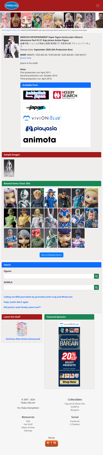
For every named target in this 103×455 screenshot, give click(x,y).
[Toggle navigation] (97, 5)
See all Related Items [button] (51, 254)
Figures (7, 271)
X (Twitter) (75, 424)
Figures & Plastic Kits (13, 30)
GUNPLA (8, 282)
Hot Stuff (28, 424)
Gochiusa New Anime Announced (23, 338)
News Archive (28, 427)
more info (25, 57)
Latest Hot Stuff (12, 316)
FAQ (28, 421)
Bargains (75, 410)
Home (3, 30)
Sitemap (28, 430)
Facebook (75, 421)
